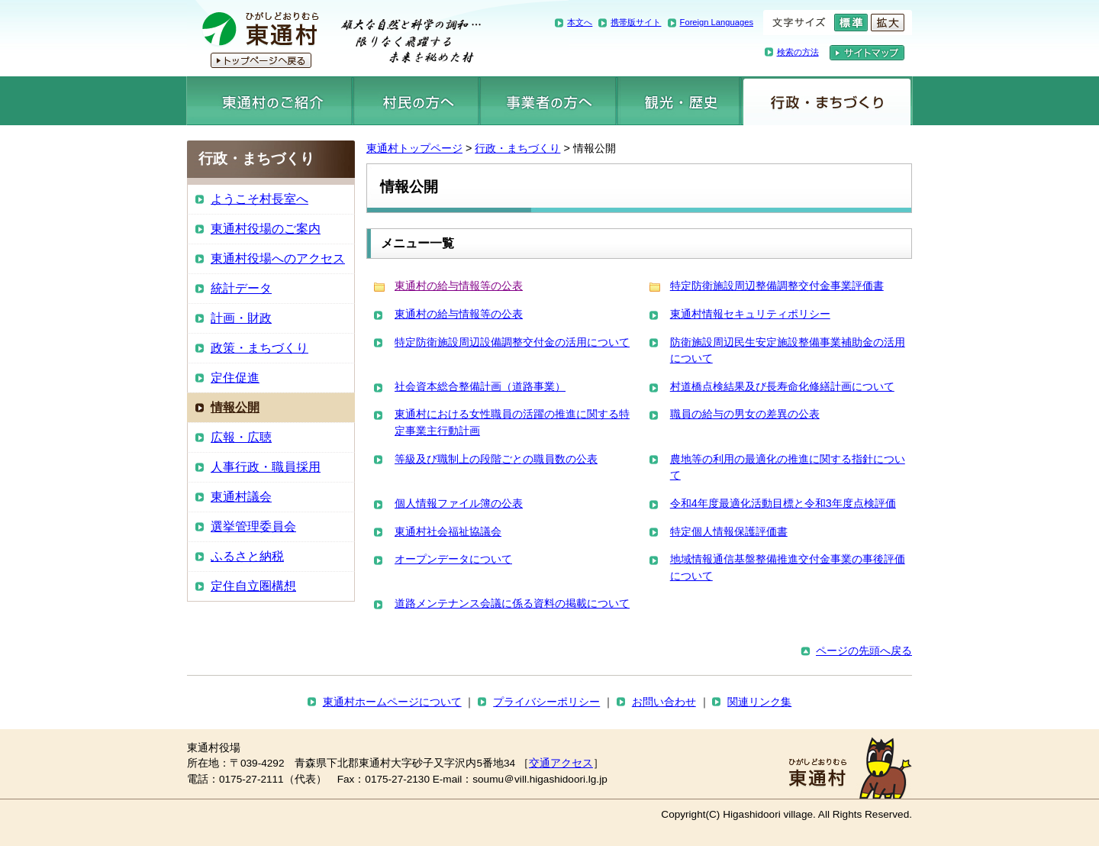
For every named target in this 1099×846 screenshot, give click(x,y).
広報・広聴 (241, 437)
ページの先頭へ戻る (864, 650)
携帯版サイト (636, 22)
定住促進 (235, 377)
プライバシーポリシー (546, 702)
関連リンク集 (759, 702)
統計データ (241, 288)
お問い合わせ (664, 702)
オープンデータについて (453, 559)
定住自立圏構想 (253, 586)
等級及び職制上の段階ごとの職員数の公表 (496, 459)
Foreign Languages (716, 22)
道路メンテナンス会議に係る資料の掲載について (512, 603)
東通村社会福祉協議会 (448, 531)
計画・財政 (241, 318)
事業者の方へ (548, 100)
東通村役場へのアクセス (278, 258)
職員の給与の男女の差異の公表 (745, 414)
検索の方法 (798, 52)
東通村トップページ (414, 148)
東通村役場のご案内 (266, 228)
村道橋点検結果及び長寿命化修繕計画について (782, 386)
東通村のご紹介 (269, 100)
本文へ (579, 22)
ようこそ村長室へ (259, 198)
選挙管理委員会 (253, 526)
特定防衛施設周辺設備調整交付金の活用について (512, 342)
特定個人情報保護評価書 (729, 531)
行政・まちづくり (827, 100)
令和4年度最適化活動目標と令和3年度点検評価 (783, 503)
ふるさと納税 (247, 556)
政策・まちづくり (259, 347)
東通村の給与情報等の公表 (459, 285)
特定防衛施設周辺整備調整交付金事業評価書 (777, 285)
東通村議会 (241, 496)
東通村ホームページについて (392, 702)
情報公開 (235, 407)
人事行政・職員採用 (266, 466)
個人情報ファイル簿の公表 (459, 503)
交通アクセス (561, 763)
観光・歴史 (678, 100)
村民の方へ (416, 100)
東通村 (334, 38)
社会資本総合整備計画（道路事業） (480, 386)
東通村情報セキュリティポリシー (750, 314)
